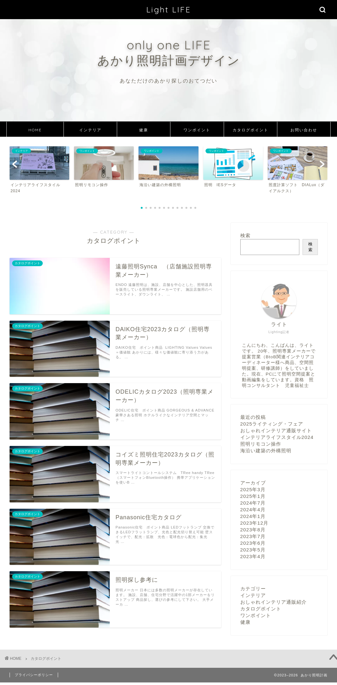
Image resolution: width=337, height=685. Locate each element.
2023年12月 (254, 523)
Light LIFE (168, 9)
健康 (143, 130)
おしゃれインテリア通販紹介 (273, 602)
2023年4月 (253, 556)
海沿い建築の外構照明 (265, 450)
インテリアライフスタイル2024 (277, 437)
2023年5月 (253, 549)
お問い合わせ (303, 130)
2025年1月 (253, 496)
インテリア (90, 130)
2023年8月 (253, 529)
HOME (35, 130)
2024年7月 (253, 503)
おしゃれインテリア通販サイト (276, 430)
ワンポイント (196, 130)
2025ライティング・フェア (271, 423)
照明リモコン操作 (260, 444)
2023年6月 (253, 543)
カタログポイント (250, 130)
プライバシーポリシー (34, 675)
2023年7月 (253, 536)
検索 (245, 235)
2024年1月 (253, 516)
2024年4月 (253, 509)
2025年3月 (253, 489)
